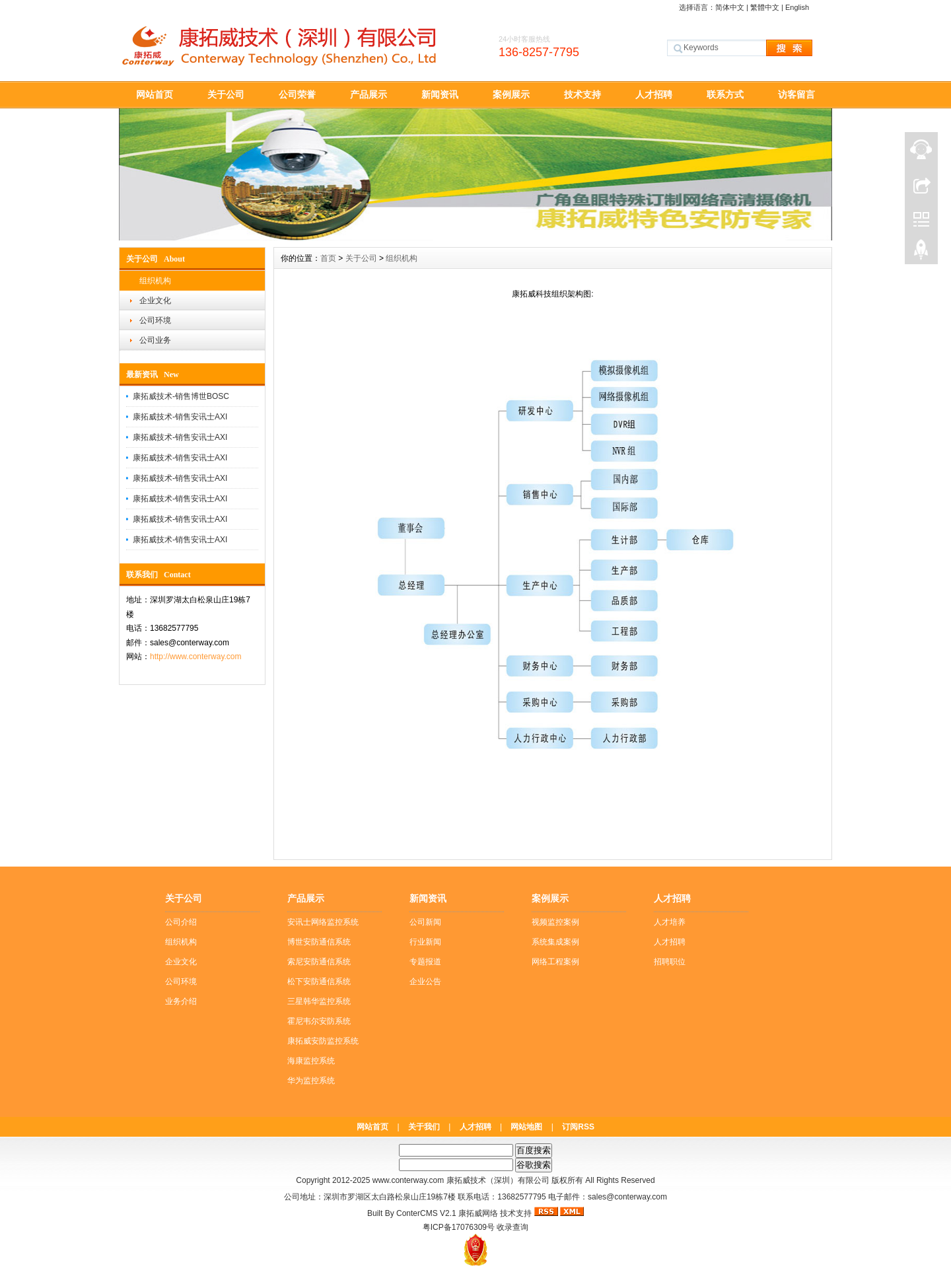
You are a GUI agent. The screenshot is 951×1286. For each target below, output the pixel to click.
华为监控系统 (311, 1080)
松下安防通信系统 (319, 981)
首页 (328, 258)
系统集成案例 (555, 942)
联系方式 (725, 94)
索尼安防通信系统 (319, 961)
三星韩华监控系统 (319, 1001)
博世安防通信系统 (319, 942)
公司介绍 (181, 922)
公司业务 (155, 340)
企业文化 (155, 300)
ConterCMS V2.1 (426, 1213)
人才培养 (670, 922)
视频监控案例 (555, 922)
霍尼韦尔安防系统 (319, 1021)
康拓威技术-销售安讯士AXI (180, 416)
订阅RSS (578, 1126)
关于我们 (424, 1126)
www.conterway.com (408, 1180)
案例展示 (511, 94)
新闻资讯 (439, 94)
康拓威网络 (478, 1213)
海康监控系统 (311, 1060)
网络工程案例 (555, 961)
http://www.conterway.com (196, 656)
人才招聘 (653, 94)
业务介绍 (181, 1001)
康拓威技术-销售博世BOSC (181, 396)
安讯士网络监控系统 (323, 922)
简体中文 (729, 7)
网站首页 (154, 94)
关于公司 (225, 94)
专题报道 (425, 961)
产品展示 (368, 94)
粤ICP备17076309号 (459, 1227)
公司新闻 (425, 922)
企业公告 (425, 981)
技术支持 (582, 94)
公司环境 (155, 320)
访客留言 (796, 94)
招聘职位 (670, 961)
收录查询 (512, 1227)
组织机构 (155, 280)
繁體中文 (764, 7)
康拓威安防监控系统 (323, 1041)
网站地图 (526, 1126)
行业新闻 (425, 942)
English (797, 7)
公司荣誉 (297, 94)
